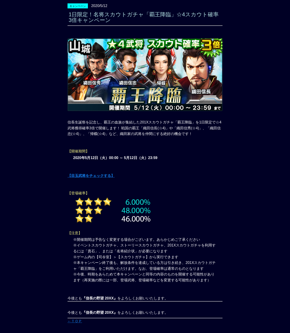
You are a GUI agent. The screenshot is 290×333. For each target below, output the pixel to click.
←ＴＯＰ (75, 321)
